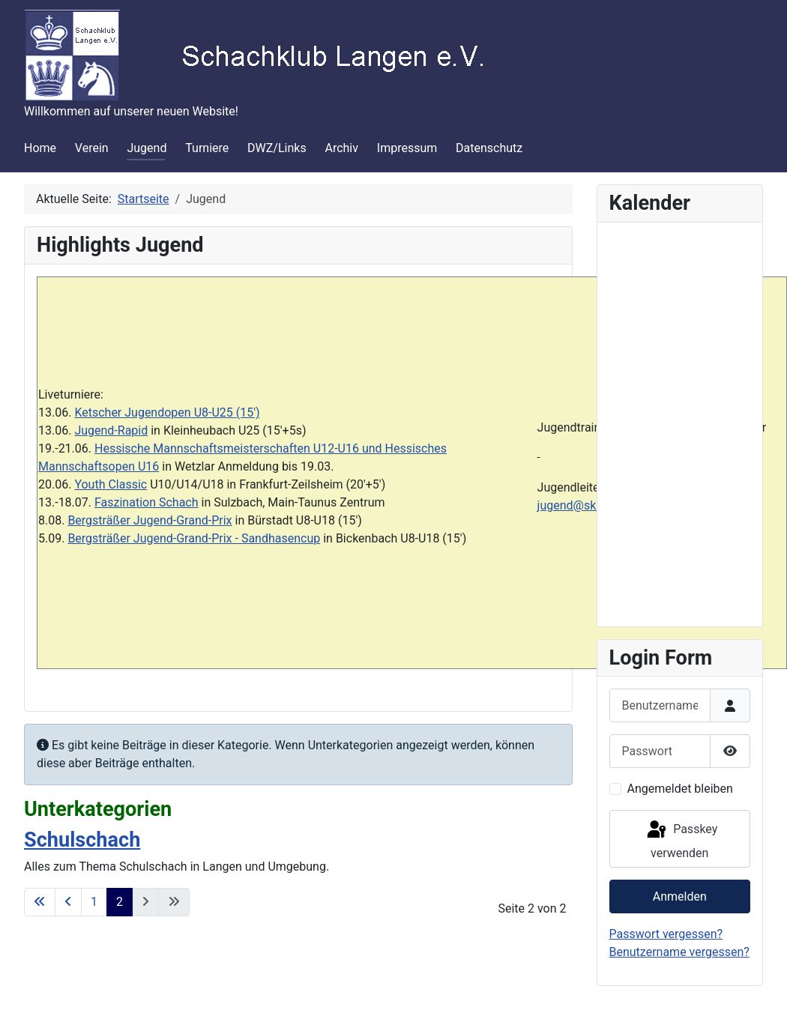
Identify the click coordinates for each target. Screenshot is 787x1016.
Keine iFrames (680, 422)
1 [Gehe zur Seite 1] (94, 902)
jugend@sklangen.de (592, 505)
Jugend (146, 148)
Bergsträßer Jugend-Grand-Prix (149, 520)
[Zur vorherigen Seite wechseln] (68, 902)
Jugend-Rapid (111, 430)
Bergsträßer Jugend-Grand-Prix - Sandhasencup (193, 538)
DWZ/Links (277, 148)
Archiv (341, 148)
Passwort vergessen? (666, 934)
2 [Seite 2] (119, 902)
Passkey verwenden (681, 839)
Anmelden (680, 896)
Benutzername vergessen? (679, 952)
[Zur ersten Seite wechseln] (39, 902)
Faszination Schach (146, 502)
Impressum (407, 148)
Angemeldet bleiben (680, 788)
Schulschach (82, 840)
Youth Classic (110, 484)
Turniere (207, 148)
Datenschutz (489, 148)
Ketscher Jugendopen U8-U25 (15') (166, 412)
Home (40, 148)
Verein (92, 148)
